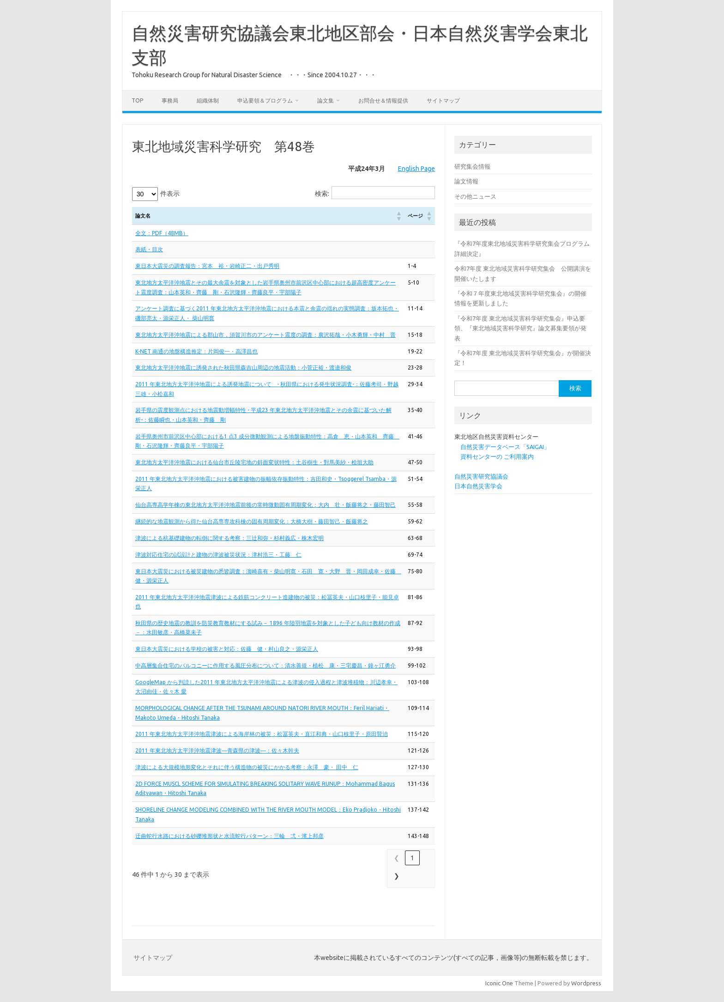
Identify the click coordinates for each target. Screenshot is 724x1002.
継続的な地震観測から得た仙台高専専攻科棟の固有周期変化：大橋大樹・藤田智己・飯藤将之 (251, 521)
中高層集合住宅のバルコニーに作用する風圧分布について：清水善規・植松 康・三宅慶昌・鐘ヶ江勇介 (265, 665)
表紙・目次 (149, 249)
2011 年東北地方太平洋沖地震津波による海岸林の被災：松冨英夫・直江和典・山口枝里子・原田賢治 (261, 734)
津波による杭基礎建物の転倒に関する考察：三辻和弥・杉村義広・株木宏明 (229, 538)
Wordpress (586, 983)
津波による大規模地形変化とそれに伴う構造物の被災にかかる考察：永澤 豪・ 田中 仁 (246, 767)
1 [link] (412, 858)
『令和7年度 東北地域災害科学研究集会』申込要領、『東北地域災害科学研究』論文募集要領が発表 (520, 328)
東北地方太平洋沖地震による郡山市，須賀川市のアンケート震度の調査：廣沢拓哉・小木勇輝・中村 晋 (265, 335)
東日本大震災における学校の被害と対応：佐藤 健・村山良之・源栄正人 (226, 649)
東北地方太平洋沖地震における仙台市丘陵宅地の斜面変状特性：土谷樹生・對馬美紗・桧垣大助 (254, 462)
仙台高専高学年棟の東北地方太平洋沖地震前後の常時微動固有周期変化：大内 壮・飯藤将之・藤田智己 (265, 505)
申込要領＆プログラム (265, 100)
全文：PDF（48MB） (161, 233)
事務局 (170, 100)
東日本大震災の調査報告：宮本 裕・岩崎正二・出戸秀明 (207, 266)
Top (137, 100)
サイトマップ (443, 100)
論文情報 (466, 181)
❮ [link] (396, 858)
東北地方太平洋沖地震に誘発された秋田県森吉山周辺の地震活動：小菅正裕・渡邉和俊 (243, 367)
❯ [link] (396, 876)
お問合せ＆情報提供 (383, 100)
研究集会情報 (472, 166)
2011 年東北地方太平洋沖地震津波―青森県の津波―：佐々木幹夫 (217, 750)
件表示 (170, 193)
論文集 (325, 100)
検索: (322, 193)
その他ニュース (475, 196)
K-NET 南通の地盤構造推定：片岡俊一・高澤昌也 (196, 351)
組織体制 (208, 100)
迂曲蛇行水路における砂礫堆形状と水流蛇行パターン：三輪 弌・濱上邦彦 (229, 836)
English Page (416, 168)
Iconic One (499, 983)
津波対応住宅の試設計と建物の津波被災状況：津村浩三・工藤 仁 (218, 555)
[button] (398, 215)
